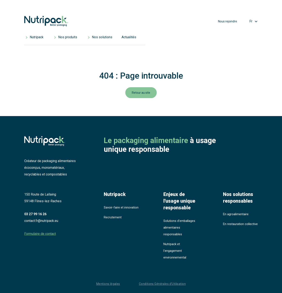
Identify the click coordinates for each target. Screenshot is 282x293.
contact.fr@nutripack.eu (41, 221)
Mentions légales (108, 283)
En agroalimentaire (236, 214)
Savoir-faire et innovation (121, 207)
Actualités (129, 37)
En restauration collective (240, 224)
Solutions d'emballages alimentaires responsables (179, 227)
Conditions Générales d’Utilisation (162, 283)
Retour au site (141, 92)
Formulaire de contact (40, 234)
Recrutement (113, 217)
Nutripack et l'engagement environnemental (174, 250)
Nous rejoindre (227, 21)
